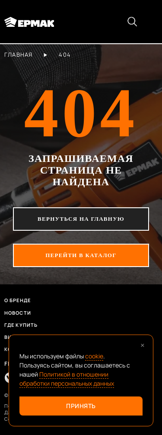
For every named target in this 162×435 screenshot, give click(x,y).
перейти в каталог (81, 255)
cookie (94, 356)
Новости (17, 313)
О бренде (17, 300)
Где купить (21, 325)
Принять (81, 406)
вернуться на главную (81, 219)
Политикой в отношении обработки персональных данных (66, 378)
